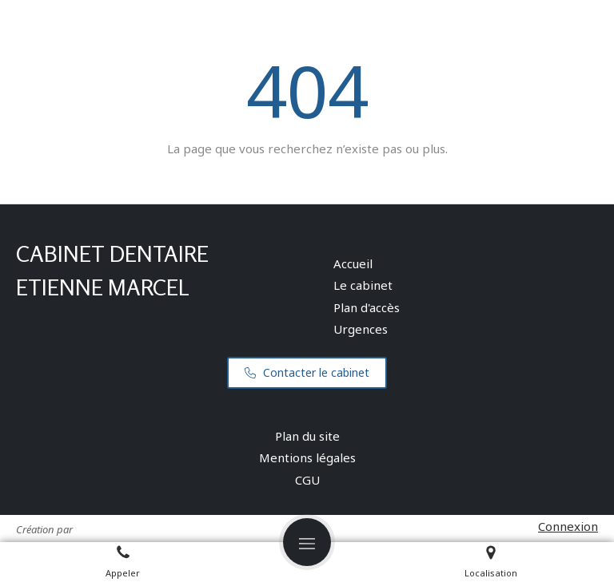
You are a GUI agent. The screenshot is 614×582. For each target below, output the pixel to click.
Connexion (568, 526)
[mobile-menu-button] (307, 542)
